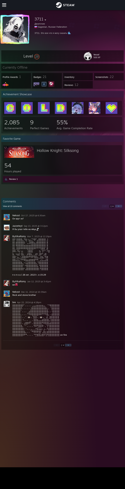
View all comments (12, 206)
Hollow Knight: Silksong (58, 150)
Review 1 (13, 179)
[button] (31, 56)
